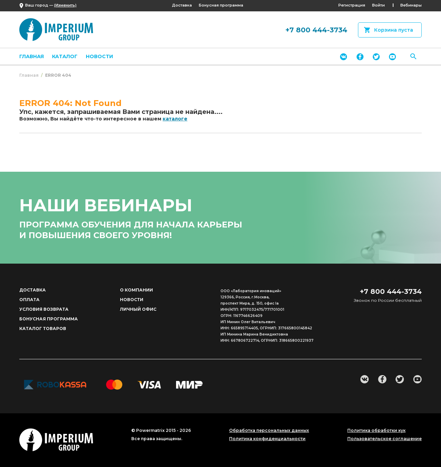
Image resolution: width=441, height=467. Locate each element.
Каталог (65, 56)
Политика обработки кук (376, 430)
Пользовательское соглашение (384, 439)
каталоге (175, 119)
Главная (31, 56)
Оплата (29, 299)
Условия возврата (44, 309)
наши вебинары (105, 205)
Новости (99, 56)
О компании (136, 290)
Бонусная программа (221, 5)
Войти (378, 5)
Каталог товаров (42, 328)
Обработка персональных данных (269, 430)
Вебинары (411, 5)
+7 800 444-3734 (316, 30)
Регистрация (351, 5)
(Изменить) (65, 5)
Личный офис (138, 309)
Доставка (182, 5)
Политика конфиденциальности (267, 439)
